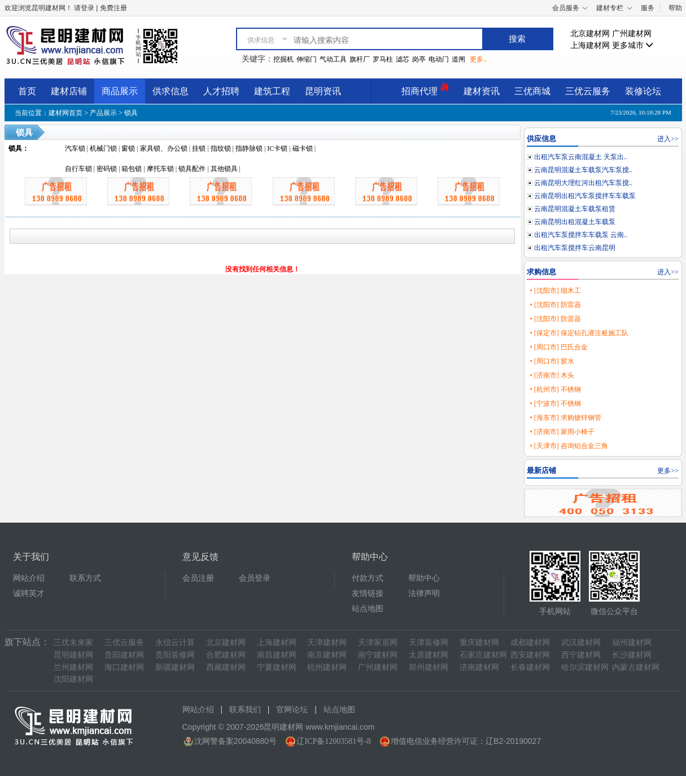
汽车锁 (75, 148)
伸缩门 (306, 59)
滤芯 (402, 59)
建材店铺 (69, 91)
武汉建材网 (581, 642)
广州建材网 (632, 33)
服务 (647, 8)
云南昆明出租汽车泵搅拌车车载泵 (585, 196)
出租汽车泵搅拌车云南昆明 (574, 248)
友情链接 (367, 593)
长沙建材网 (632, 655)
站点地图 (367, 608)
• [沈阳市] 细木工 (555, 291)
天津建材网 (327, 642)
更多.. (478, 59)
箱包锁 (131, 169)
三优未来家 (73, 642)
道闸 (458, 59)
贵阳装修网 (175, 655)
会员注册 (198, 578)
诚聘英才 (29, 593)
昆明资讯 (323, 91)
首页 (27, 91)
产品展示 (103, 113)
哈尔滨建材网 (585, 667)
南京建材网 (327, 655)
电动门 (439, 59)
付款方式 (367, 578)
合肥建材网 (226, 655)
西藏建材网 (226, 667)
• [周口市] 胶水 (552, 361)
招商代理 (425, 89)
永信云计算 (175, 642)
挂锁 (199, 148)
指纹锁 (221, 148)
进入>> (668, 139)
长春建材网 (530, 667)
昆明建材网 (73, 655)
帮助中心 (424, 578)
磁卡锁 (302, 148)
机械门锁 (103, 148)
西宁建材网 (581, 655)
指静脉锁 (249, 148)
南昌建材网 (276, 655)
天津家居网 (377, 642)
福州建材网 (632, 642)
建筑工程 (272, 91)
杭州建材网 (327, 667)
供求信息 (170, 91)
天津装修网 (428, 642)
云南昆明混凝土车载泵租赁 (574, 209)
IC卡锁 (277, 148)
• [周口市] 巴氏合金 (558, 347)
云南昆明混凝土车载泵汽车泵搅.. (583, 170)
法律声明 (424, 593)
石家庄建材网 (483, 655)
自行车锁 (78, 169)
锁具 (131, 113)
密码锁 (107, 169)
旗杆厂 (359, 59)
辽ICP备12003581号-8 (333, 741)
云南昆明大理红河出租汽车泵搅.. (583, 183)
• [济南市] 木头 (552, 375)
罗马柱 (383, 59)
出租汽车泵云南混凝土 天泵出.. (580, 157)
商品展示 (120, 91)
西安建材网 (530, 655)
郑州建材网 (428, 667)
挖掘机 (283, 59)
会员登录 (254, 578)
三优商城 (532, 91)
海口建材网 (124, 667)
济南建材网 (479, 667)
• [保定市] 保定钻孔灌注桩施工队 (579, 333)
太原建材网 (428, 655)
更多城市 (633, 45)
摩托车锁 (160, 169)
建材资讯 (482, 91)
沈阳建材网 (73, 679)
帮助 (675, 8)
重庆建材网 (479, 642)
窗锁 (128, 148)
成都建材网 (530, 642)
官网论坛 (292, 709)
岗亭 (419, 59)
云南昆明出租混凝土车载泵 (574, 222)
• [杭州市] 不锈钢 (555, 389)
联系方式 (85, 578)
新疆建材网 (175, 667)
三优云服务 (587, 91)
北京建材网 (590, 33)
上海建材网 (590, 45)
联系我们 (245, 709)
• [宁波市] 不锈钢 (555, 403)
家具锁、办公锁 (163, 148)
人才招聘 (221, 91)
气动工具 (333, 59)
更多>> (668, 471)
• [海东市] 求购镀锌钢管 (565, 418)
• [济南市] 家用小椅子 (562, 432)
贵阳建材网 (124, 655)
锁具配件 (192, 169)
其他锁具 (224, 169)
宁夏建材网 (276, 667)
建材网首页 (65, 113)
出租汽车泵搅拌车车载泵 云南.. (580, 235)
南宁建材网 (377, 655)
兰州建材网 (73, 667)
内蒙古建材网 (635, 667)
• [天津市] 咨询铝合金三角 (569, 446)
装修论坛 (643, 91)
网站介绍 (29, 578)
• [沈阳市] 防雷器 (555, 305)
